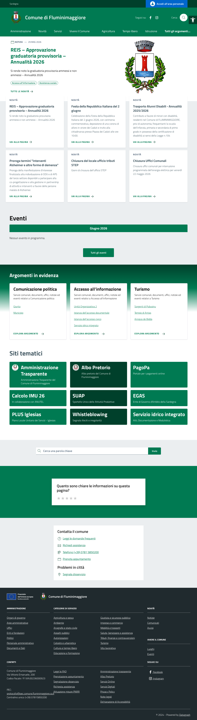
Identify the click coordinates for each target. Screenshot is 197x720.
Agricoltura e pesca (64, 618)
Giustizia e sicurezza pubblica (115, 618)
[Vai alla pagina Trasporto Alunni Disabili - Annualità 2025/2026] (145, 141)
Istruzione (151, 31)
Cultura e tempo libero (65, 648)
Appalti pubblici (61, 633)
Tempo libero (130, 31)
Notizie (151, 618)
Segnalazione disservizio (66, 681)
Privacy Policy (107, 691)
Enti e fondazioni (15, 633)
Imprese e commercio (111, 623)
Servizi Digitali (107, 686)
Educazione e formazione (67, 653)
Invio (154, 451)
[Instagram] (155, 17)
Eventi (150, 654)
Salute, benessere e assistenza (116, 633)
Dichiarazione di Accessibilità (115, 702)
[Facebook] (149, 17)
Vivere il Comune (79, 31)
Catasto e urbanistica (65, 643)
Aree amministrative (17, 623)
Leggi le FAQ (60, 671)
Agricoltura (108, 31)
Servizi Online (107, 681)
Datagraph (184, 715)
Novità (42, 31)
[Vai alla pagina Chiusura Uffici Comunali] (145, 195)
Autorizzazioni (61, 638)
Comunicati (153, 623)
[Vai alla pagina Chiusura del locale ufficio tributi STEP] (83, 195)
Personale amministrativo (20, 643)
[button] (193, 20)
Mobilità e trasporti (110, 628)
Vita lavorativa (108, 648)
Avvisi (150, 628)
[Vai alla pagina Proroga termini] (21, 195)
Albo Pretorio (107, 676)
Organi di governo (16, 618)
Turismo (104, 643)
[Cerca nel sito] (183, 17)
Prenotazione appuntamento (68, 676)
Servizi (58, 31)
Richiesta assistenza (64, 686)
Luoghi (150, 649)
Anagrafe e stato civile (65, 628)
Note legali (106, 697)
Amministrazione (20, 31)
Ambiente (59, 623)
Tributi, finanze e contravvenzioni (117, 638)
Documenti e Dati (16, 648)
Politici (10, 638)
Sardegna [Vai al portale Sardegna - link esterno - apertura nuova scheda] (14, 3)
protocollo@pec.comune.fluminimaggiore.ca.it (30, 693)
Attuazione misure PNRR (66, 691)
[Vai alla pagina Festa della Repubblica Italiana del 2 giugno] (83, 141)
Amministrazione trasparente (115, 671)
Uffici (9, 628)
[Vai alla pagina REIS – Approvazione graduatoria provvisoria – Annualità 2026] (21, 141)
